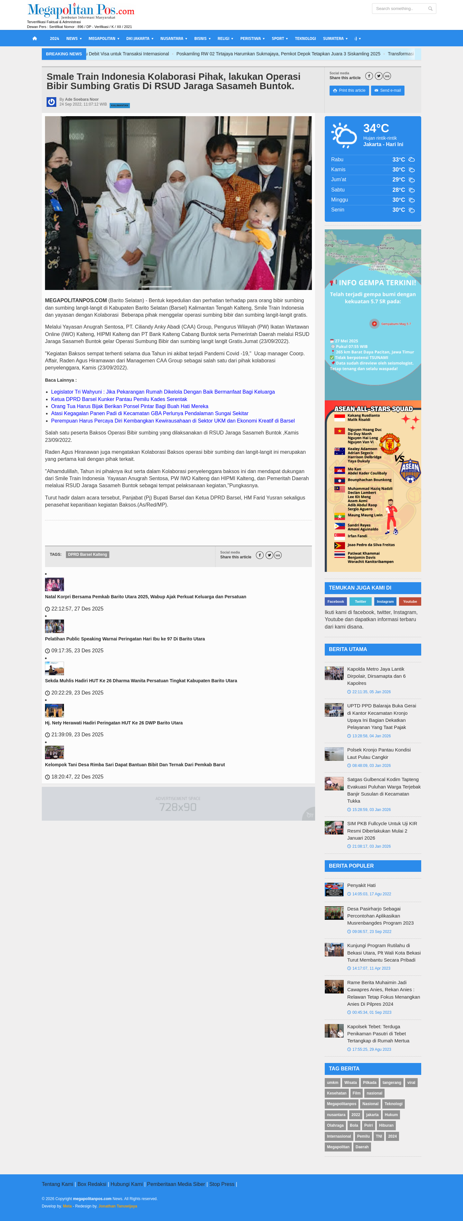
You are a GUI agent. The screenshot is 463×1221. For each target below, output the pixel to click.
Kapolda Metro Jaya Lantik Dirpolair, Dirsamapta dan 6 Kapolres (376, 676)
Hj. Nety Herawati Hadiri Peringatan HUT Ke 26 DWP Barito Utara (114, 722)
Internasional (339, 1136)
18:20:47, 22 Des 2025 (74, 776)
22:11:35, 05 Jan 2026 (369, 692)
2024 (54, 38)
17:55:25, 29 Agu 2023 (369, 1049)
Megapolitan (338, 1147)
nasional (374, 1093)
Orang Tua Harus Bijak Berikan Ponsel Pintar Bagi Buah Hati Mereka (129, 406)
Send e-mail (388, 90)
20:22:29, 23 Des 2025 (74, 692)
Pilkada (370, 1082)
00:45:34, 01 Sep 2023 (369, 1012)
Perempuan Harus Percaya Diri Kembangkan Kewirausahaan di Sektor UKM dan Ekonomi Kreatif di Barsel (173, 421)
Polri (368, 1125)
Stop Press (221, 1184)
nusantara (336, 1115)
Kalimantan (119, 105)
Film (357, 1093)
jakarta (372, 1115)
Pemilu (363, 1136)
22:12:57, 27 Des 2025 (74, 608)
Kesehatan (337, 1093)
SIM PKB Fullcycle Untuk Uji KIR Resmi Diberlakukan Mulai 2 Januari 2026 (382, 831)
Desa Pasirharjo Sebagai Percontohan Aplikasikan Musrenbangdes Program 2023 (380, 916)
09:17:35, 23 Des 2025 (74, 650)
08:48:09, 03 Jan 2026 (369, 765)
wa (387, 76)
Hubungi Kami (127, 1184)
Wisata (350, 1082)
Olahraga (335, 1125)
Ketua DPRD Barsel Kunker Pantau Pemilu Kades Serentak (119, 399)
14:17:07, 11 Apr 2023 (368, 968)
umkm (332, 1082)
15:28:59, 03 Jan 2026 (369, 809)
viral (411, 1082)
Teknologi (305, 38)
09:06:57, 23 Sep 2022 (369, 931)
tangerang (392, 1082)
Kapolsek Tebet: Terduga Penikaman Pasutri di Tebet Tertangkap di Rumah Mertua (378, 1034)
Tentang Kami (57, 1184)
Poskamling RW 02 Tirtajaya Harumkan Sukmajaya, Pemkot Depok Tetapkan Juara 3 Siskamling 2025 (324, 53)
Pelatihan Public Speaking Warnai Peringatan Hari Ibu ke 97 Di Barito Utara (125, 638)
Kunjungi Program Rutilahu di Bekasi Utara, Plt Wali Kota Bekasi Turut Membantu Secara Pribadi (384, 953)
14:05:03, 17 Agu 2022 (369, 894)
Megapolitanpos (341, 1104)
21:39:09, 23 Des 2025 (74, 734)
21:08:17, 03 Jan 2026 (369, 846)
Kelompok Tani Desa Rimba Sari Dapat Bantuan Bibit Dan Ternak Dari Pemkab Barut (135, 764)
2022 (355, 1115)
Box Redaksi (91, 1184)
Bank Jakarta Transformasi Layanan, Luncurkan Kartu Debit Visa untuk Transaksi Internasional (119, 53)
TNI (379, 1136)
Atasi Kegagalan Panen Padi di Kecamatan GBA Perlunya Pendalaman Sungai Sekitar (150, 413)
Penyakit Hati (361, 885)
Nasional (370, 1104)
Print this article (349, 90)
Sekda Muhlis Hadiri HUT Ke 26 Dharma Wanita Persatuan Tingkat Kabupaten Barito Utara (141, 680)
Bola (354, 1125)
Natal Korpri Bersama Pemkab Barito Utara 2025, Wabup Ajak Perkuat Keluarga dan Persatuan (145, 596)
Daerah (362, 1147)
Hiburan (386, 1125)
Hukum (391, 1115)
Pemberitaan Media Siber (176, 1184)
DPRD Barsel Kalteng (87, 554)
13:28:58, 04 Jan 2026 (369, 736)
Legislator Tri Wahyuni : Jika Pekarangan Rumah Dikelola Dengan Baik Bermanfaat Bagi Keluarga (163, 392)
